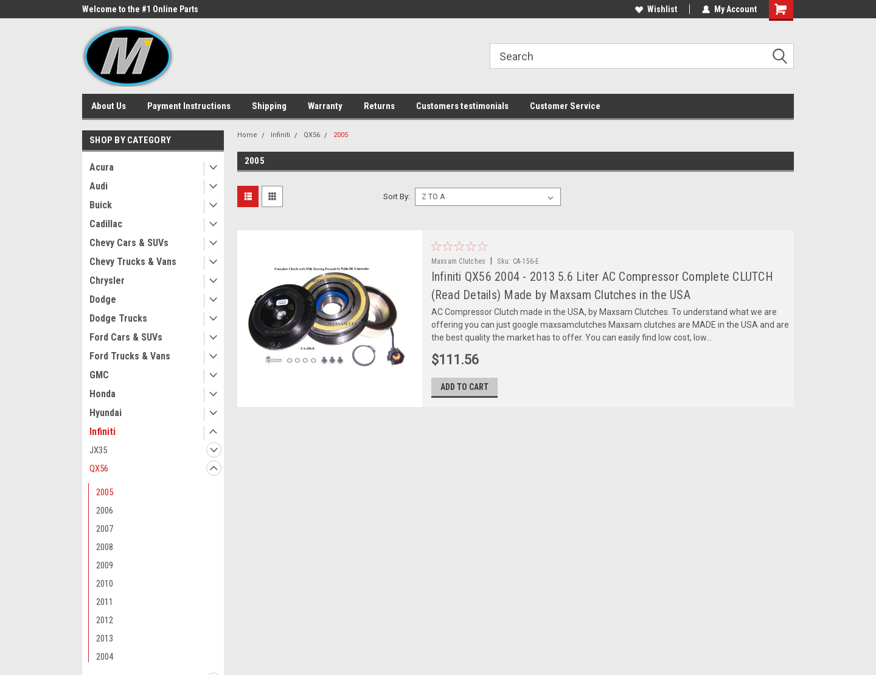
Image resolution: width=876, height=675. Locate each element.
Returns (379, 106)
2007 (104, 528)
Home (247, 135)
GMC (99, 375)
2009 (104, 565)
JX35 (98, 450)
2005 (104, 492)
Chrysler (107, 280)
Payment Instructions (189, 106)
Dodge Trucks (118, 318)
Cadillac (105, 224)
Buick (100, 205)
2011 (104, 601)
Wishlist (656, 9)
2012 (104, 620)
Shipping (269, 106)
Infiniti (102, 431)
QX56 (98, 468)
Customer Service (565, 106)
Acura (101, 167)
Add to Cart (464, 387)
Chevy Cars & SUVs (129, 243)
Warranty (325, 106)
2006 (104, 510)
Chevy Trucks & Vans (132, 261)
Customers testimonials (462, 106)
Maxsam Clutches (458, 261)
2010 (104, 583)
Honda (102, 394)
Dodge (102, 299)
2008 (104, 547)
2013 (104, 638)
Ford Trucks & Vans (129, 356)
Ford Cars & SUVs (125, 337)
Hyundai (105, 413)
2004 (104, 656)
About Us (108, 106)
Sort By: (396, 196)
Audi (98, 186)
